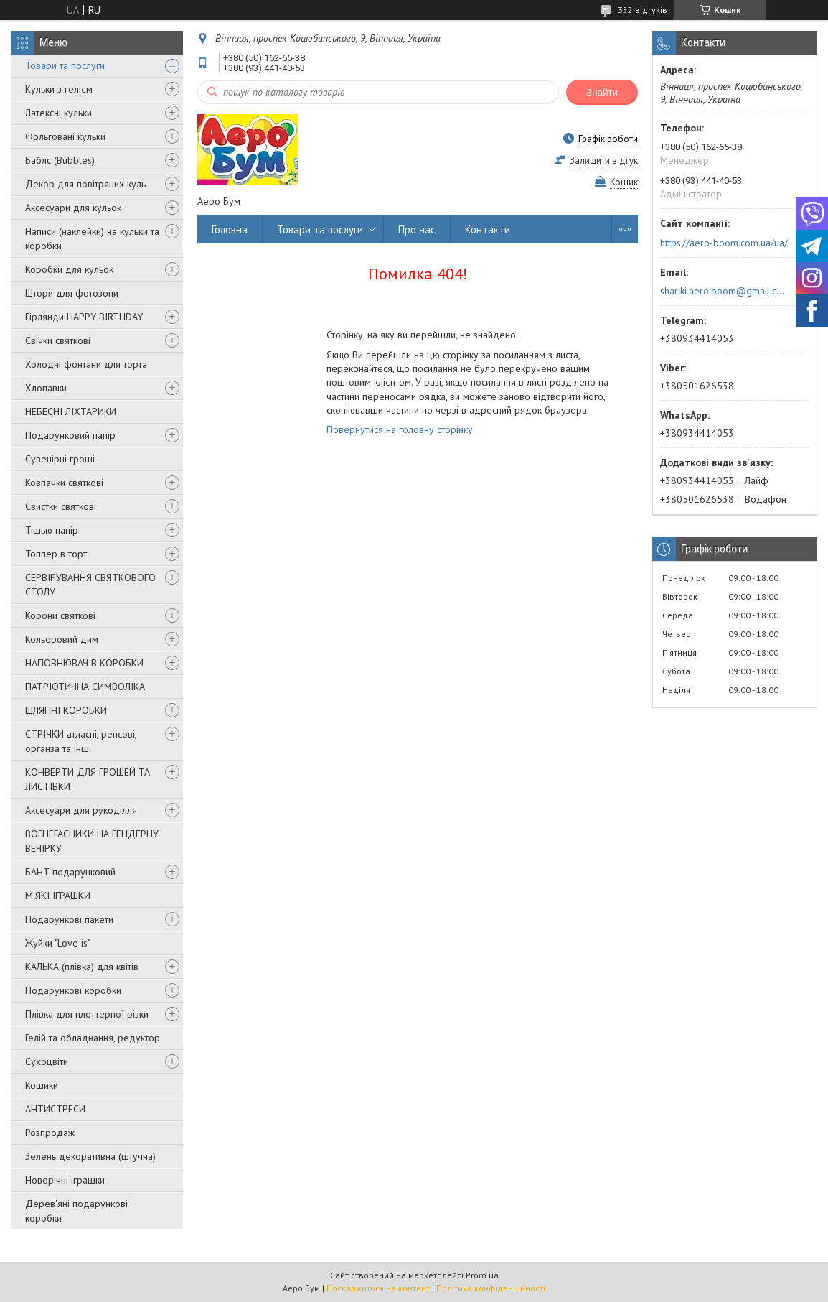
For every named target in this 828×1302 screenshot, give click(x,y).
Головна (230, 229)
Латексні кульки (58, 112)
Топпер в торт (56, 553)
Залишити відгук (604, 160)
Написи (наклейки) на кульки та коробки (92, 238)
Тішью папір (51, 530)
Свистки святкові (60, 506)
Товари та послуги (65, 65)
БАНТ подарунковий (70, 871)
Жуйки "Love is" (57, 942)
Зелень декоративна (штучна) (90, 1156)
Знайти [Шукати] (602, 92)
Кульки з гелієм (59, 89)
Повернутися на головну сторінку (399, 429)
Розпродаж (50, 1132)
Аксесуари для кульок (73, 207)
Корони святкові (60, 615)
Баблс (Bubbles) (60, 160)
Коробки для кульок (69, 269)
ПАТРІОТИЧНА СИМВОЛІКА (85, 686)
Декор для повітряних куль (85, 183)
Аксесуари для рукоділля (81, 810)
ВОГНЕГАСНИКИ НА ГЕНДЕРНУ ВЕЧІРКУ (92, 841)
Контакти (487, 229)
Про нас (417, 229)
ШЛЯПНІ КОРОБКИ (66, 710)
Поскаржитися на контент (378, 1288)
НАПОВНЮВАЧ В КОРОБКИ (84, 662)
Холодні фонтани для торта (86, 364)
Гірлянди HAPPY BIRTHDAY (84, 316)
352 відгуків (642, 9)
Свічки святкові (57, 340)
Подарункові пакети (69, 919)
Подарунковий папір (70, 435)
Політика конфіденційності (490, 1288)
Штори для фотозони (71, 293)
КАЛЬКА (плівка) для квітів (81, 966)
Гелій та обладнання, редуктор (92, 1037)
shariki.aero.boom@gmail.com (723, 290)
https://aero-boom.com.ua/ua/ (724, 242)
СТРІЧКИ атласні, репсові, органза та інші (80, 741)
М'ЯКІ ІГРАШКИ (57, 895)
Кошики (41, 1085)
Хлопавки (46, 387)
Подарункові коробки (73, 990)
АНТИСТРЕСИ (55, 1108)
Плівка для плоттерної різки (87, 1014)
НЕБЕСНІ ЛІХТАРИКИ (70, 411)
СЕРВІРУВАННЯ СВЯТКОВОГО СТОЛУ (90, 584)
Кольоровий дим (61, 639)
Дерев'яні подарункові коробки (76, 1210)
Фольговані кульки (65, 136)
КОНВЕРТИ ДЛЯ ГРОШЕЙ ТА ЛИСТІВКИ (87, 779)
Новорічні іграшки (65, 1179)
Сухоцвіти (46, 1061)
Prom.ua (482, 1275)
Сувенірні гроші (60, 458)
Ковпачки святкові (64, 482)
